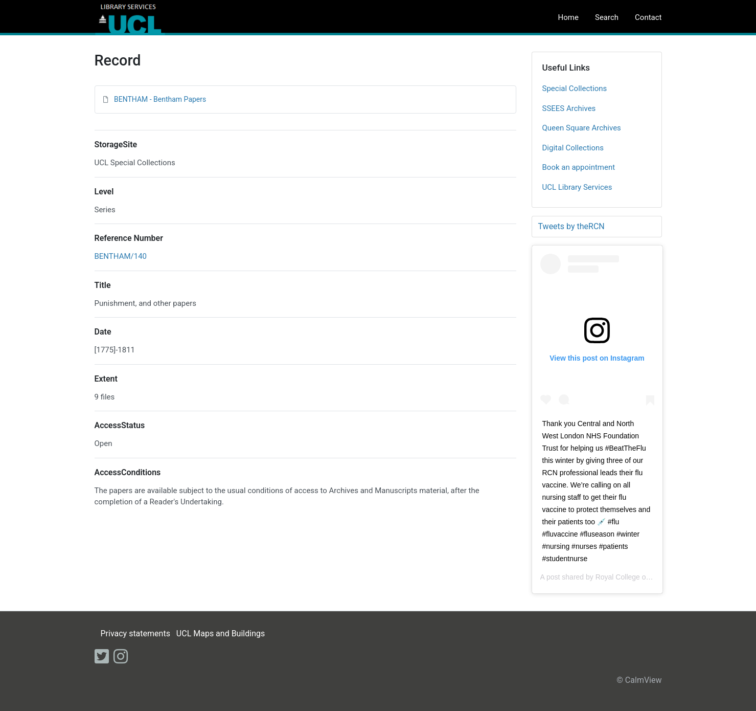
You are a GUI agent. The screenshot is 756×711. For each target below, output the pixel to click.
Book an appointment (578, 167)
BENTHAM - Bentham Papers (160, 99)
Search (606, 17)
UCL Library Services (577, 187)
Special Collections (574, 88)
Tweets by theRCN (571, 226)
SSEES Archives (569, 108)
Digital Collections (573, 147)
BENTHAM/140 (121, 256)
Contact (648, 17)
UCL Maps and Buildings (220, 633)
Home (568, 17)
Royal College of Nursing (635, 577)
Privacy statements (135, 633)
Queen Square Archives (581, 127)
